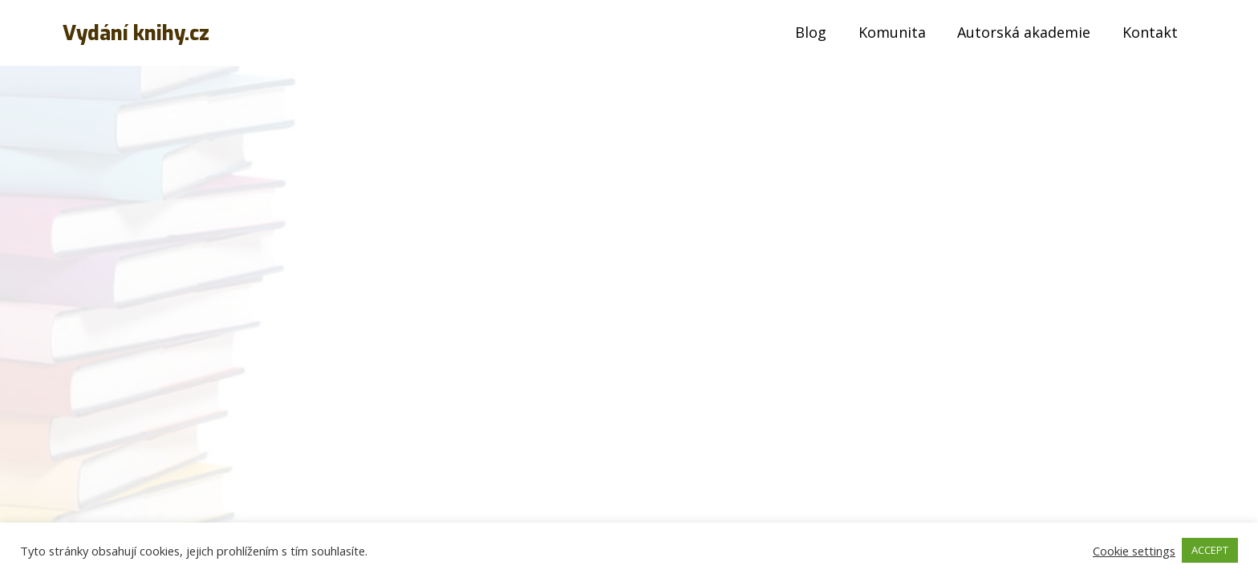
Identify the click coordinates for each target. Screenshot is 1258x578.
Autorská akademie (1023, 32)
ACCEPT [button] (1209, 550)
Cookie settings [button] (1134, 550)
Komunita (892, 32)
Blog (810, 32)
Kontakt (1150, 32)
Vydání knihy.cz (136, 33)
